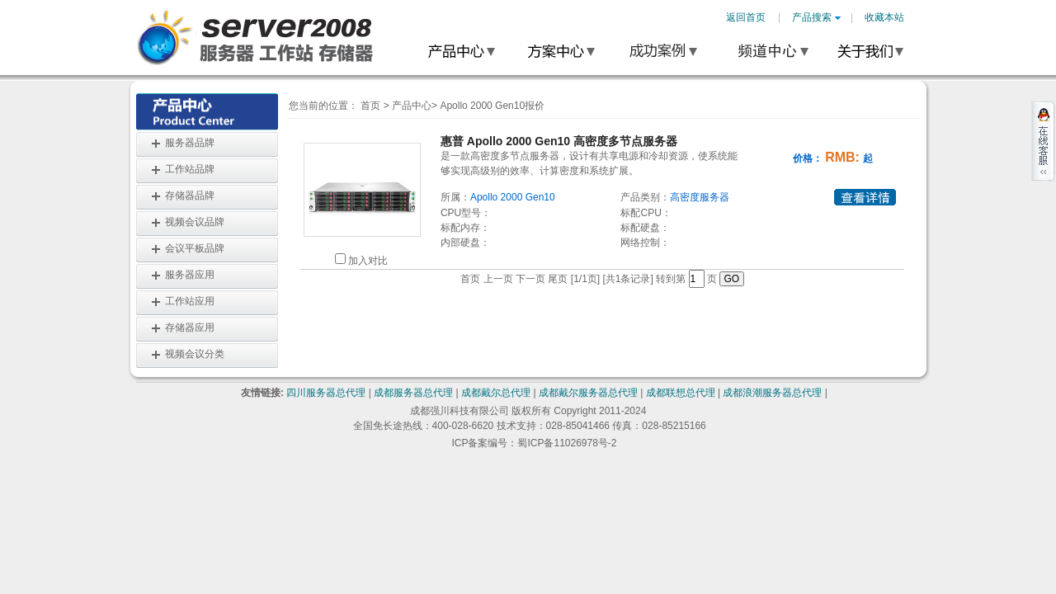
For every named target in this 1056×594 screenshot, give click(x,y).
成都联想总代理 (680, 392)
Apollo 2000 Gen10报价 (492, 105)
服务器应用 (189, 274)
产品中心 (411, 105)
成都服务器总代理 (413, 392)
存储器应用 (189, 327)
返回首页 (746, 17)
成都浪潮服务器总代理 (772, 392)
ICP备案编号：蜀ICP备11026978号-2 (533, 443)
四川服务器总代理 (325, 392)
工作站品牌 (189, 169)
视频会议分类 (194, 354)
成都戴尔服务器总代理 (588, 392)
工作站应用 (189, 301)
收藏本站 (884, 17)
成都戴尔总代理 (495, 392)
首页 (370, 105)
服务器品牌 (189, 142)
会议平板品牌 (194, 248)
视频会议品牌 (194, 222)
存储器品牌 (189, 195)
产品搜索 (816, 17)
